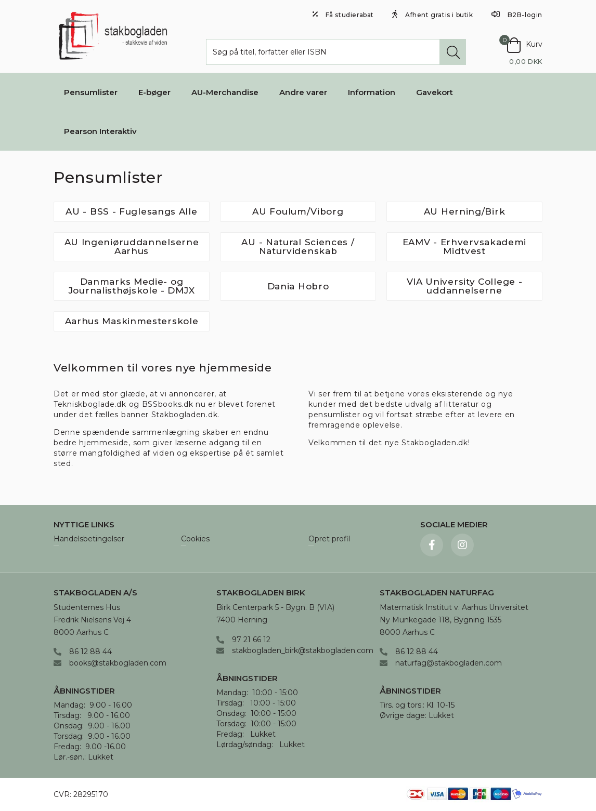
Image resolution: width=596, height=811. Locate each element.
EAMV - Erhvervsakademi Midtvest (464, 246)
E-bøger (154, 92)
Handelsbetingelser (89, 539)
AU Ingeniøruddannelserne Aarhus (131, 246)
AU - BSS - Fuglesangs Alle (131, 211)
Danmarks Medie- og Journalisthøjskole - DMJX (132, 286)
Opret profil (329, 539)
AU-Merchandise (224, 92)
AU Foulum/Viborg (297, 211)
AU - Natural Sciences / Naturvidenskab (297, 246)
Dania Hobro (298, 286)
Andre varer (303, 92)
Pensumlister (91, 92)
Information (371, 92)
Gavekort (434, 92)
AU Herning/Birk (465, 211)
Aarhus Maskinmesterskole (132, 321)
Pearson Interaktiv (100, 131)
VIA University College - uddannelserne (465, 286)
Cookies (195, 539)
